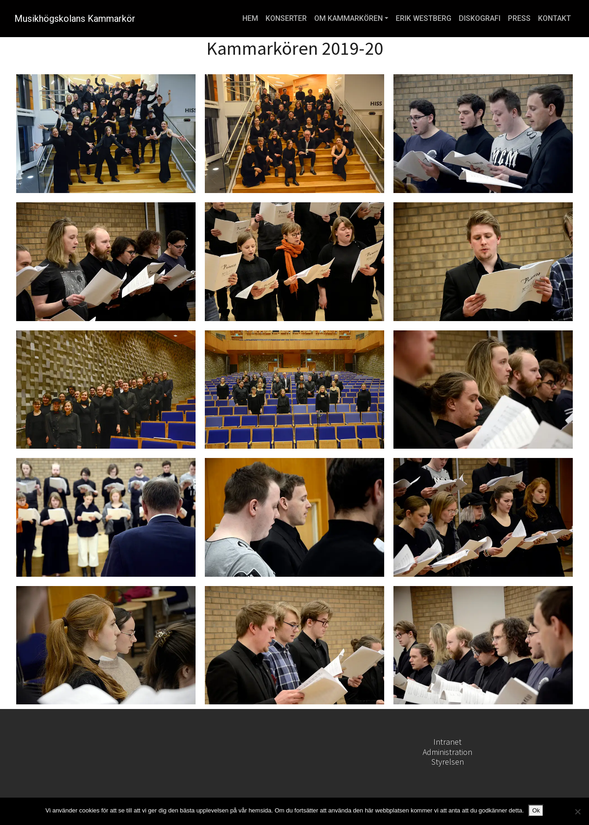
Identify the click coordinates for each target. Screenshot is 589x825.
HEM (250, 18)
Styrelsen (447, 761)
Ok (536, 810)
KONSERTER (286, 18)
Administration (447, 752)
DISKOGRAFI (479, 18)
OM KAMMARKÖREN (348, 18)
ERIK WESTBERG (423, 18)
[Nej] (577, 811)
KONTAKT (554, 18)
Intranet (447, 741)
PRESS (519, 18)
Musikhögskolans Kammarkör (74, 18)
